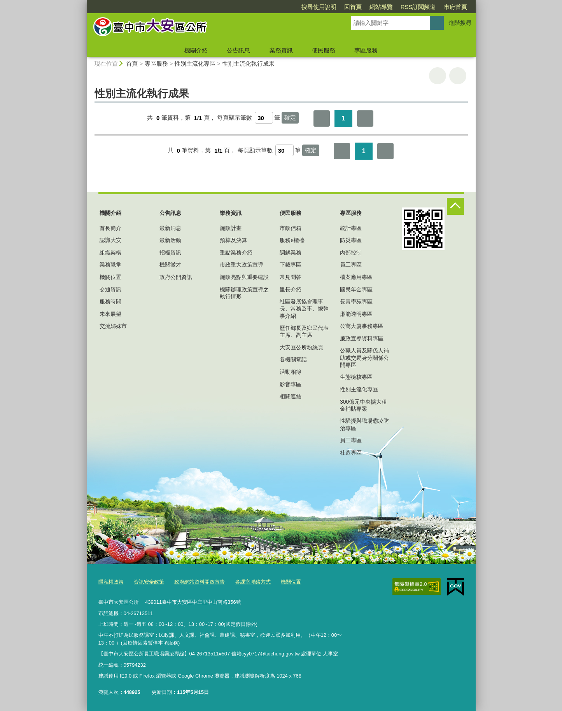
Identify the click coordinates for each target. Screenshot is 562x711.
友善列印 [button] (437, 75)
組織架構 (110, 252)
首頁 (132, 63)
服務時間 (110, 301)
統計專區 (351, 228)
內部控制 (351, 252)
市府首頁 (455, 6)
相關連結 (290, 396)
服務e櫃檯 (292, 240)
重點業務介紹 (236, 252)
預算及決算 (233, 240)
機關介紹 (196, 50)
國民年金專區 (356, 289)
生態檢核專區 (356, 377)
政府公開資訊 (175, 277)
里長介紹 (290, 289)
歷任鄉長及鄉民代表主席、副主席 (304, 331)
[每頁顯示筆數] (264, 118)
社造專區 (351, 453)
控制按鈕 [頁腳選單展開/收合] (455, 206)
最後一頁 (365, 118)
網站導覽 (381, 6)
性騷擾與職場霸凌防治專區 (364, 424)
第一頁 (321, 118)
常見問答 (290, 277)
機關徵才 (170, 264)
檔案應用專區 (356, 277)
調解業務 (290, 252)
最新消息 (170, 228)
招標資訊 (170, 252)
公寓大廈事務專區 (361, 326)
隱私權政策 (111, 582)
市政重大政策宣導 (241, 264)
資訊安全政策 (149, 582)
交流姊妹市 (113, 326)
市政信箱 (290, 228)
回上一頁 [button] (457, 75)
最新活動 (170, 240)
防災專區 (351, 240)
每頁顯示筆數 (234, 118)
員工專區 (351, 264)
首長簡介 (110, 228)
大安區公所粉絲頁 (301, 347)
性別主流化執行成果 (248, 63)
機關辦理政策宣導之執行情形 (244, 293)
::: (83, 3)
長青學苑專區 (356, 301)
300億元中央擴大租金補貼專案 (363, 405)
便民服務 (323, 50)
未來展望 (110, 314)
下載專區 (290, 264)
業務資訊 (281, 50)
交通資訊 (110, 289)
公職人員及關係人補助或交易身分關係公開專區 (364, 357)
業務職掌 (110, 264)
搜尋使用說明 (318, 6)
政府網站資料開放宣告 (199, 582)
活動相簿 (290, 372)
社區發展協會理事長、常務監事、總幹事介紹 (304, 308)
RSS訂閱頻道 (418, 6)
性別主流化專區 (195, 63)
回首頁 (353, 6)
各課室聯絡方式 (253, 582)
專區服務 (366, 50)
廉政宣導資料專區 (361, 338)
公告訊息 (238, 50)
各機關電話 (293, 359)
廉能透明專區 (356, 314)
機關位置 (110, 277)
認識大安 (110, 240)
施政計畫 (231, 228)
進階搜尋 (460, 22)
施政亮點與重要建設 (244, 277)
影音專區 (290, 384)
